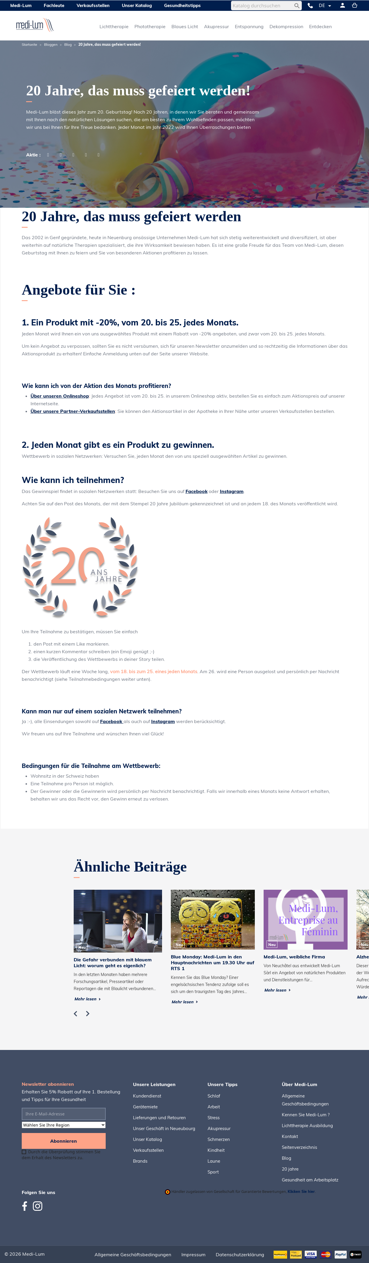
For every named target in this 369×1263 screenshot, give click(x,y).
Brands (140, 1161)
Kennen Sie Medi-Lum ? (306, 1114)
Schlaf (214, 1096)
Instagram (232, 491)
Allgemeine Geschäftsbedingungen (133, 1254)
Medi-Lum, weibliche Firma (294, 957)
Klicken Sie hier (301, 1191)
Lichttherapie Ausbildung (307, 1125)
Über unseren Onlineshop (60, 396)
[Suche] (266, 5)
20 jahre (290, 1169)
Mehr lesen (87, 999)
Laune (214, 1161)
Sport (213, 1172)
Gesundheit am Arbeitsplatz (310, 1180)
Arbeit (214, 1107)
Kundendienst (147, 1096)
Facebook (197, 491)
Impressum (193, 1254)
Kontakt (290, 1136)
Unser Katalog (147, 1139)
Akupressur (219, 1128)
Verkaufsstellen (148, 1150)
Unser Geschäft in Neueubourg (164, 1128)
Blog (286, 1158)
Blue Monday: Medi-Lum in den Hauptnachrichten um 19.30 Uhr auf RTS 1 (212, 962)
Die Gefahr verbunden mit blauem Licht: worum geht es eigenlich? (113, 962)
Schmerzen (219, 1139)
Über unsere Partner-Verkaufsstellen (73, 411)
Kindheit (216, 1150)
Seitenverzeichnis (299, 1147)
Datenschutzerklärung (240, 1254)
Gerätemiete (145, 1107)
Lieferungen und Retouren (159, 1117)
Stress (214, 1117)
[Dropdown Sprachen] (326, 5)
